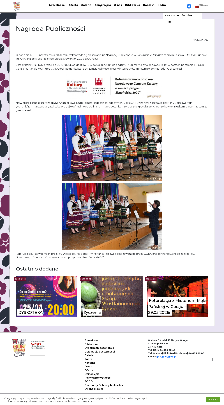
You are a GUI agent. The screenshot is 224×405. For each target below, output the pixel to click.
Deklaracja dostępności (100, 351)
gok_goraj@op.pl (166, 356)
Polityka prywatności (98, 377)
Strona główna (94, 388)
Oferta (73, 5)
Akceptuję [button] (213, 399)
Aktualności (57, 5)
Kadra (162, 5)
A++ (189, 15)
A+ (183, 15)
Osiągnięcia (103, 5)
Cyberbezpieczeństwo (99, 347)
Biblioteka (132, 5)
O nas (118, 5)
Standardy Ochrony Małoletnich (105, 385)
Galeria (86, 5)
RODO (89, 381)
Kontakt (149, 5)
